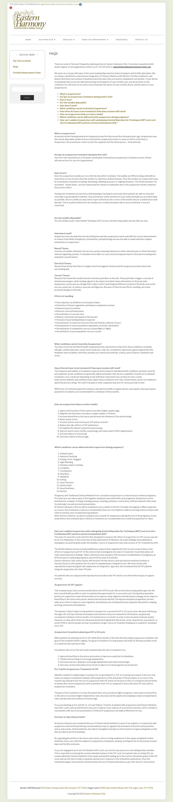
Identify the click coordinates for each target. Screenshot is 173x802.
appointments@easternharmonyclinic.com (58, 4)
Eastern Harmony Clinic (95, 793)
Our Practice (47, 40)
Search (27, 97)
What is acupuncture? (70, 94)
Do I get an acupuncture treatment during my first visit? (86, 96)
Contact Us (141, 40)
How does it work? (68, 105)
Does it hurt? (66, 99)
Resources (122, 40)
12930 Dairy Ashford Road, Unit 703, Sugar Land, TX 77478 (126, 788)
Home (28, 40)
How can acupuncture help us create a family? (81, 114)
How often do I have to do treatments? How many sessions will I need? (93, 111)
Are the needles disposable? (73, 102)
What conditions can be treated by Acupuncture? (83, 108)
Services (68, 40)
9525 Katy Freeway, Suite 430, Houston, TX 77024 (64, 788)
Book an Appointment (95, 40)
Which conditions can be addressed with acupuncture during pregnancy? (94, 117)
